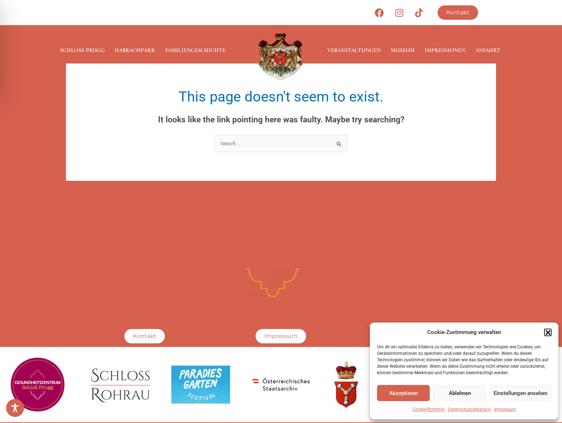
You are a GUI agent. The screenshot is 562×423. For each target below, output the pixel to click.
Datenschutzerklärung (469, 409)
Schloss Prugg (82, 50)
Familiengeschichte (195, 50)
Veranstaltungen (354, 50)
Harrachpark (135, 50)
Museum (403, 50)
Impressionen (445, 50)
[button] (547, 332)
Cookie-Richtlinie (428, 409)
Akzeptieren (403, 393)
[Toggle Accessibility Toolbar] (15, 408)
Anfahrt (487, 50)
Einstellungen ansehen (520, 393)
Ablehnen (460, 393)
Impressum (505, 409)
